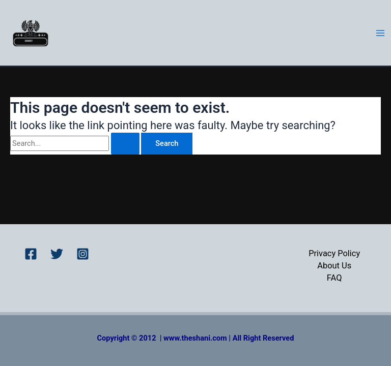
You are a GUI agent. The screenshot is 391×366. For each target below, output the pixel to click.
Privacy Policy (334, 253)
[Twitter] (56, 254)
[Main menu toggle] (380, 33)
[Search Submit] (125, 144)
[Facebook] (30, 254)
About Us (334, 265)
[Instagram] (82, 254)
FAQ (334, 278)
